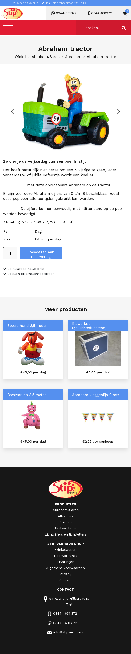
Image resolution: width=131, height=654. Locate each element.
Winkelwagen (65, 550)
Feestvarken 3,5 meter (26, 395)
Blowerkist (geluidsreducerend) (89, 325)
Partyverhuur (65, 528)
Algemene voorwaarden (65, 568)
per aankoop (97, 441)
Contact (65, 580)
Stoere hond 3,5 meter (27, 326)
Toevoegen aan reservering (41, 254)
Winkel (20, 57)
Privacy (65, 574)
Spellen (66, 522)
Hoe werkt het (65, 556)
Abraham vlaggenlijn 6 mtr (95, 395)
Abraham (73, 57)
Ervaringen (65, 562)
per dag (33, 372)
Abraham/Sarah (46, 57)
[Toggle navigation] (8, 28)
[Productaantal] (10, 253)
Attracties (65, 516)
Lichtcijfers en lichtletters (65, 534)
